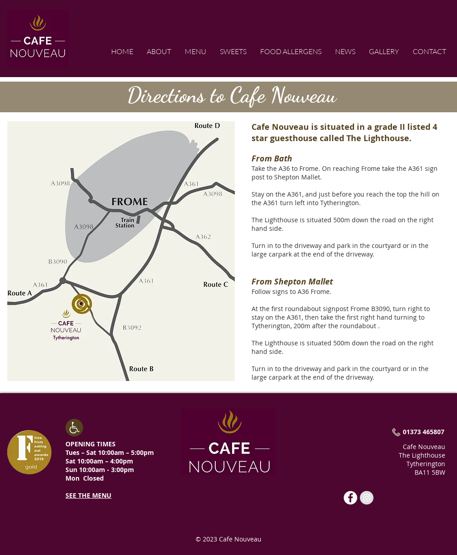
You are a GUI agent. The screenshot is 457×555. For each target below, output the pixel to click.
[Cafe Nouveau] (350, 498)
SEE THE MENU (88, 495)
